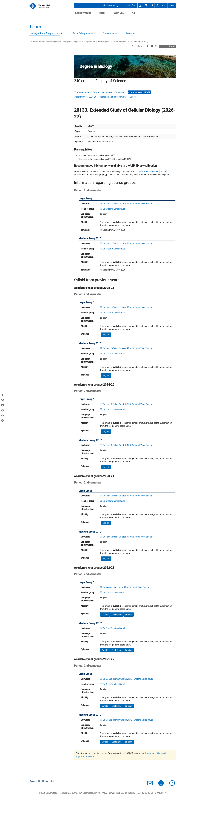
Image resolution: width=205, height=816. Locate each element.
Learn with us (83, 13)
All (133, 13)
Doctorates (108, 33)
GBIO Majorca (104, 42)
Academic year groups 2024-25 (94, 384)
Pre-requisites (83, 149)
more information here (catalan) (152, 171)
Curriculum (120, 92)
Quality (133, 97)
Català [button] (105, 614)
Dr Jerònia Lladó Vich (113, 587)
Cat (164, 5)
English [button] (105, 334)
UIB (31, 42)
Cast (171, 5)
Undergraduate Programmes (45, 33)
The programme (82, 92)
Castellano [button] (116, 614)
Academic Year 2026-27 (139, 92)
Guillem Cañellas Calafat (114, 203)
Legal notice (49, 781)
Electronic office (129, 5)
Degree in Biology (91, 42)
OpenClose (93, 13)
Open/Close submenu (116, 5)
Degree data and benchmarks (113, 97)
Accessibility (35, 781)
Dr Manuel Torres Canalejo (115, 679)
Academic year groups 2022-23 (94, 567)
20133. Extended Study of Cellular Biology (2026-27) (129, 42)
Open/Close (61, 34)
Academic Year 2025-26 (85, 97)
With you (119, 13)
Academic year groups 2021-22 (94, 659)
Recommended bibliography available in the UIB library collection (115, 165)
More (129, 33)
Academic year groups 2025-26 (94, 287)
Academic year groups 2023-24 (94, 476)
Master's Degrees (81, 33)
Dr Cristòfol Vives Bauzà (140, 203)
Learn (35, 26)
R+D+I (102, 13)
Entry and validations (102, 92)
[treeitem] (46, 33)
